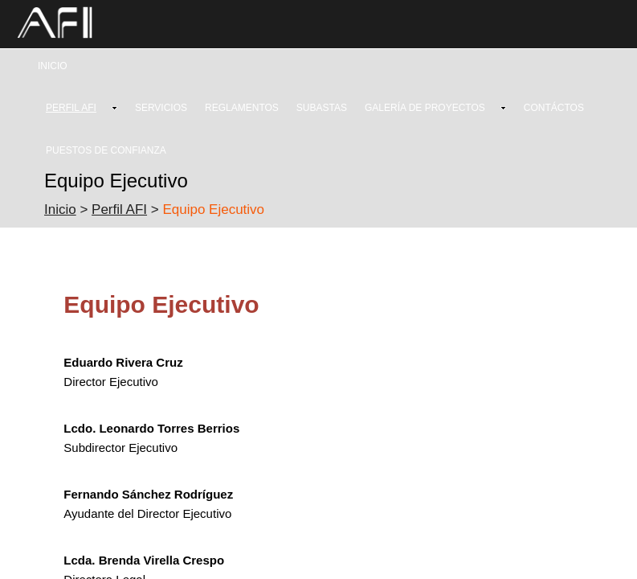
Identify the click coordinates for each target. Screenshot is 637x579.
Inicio (60, 209)
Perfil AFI (119, 209)
